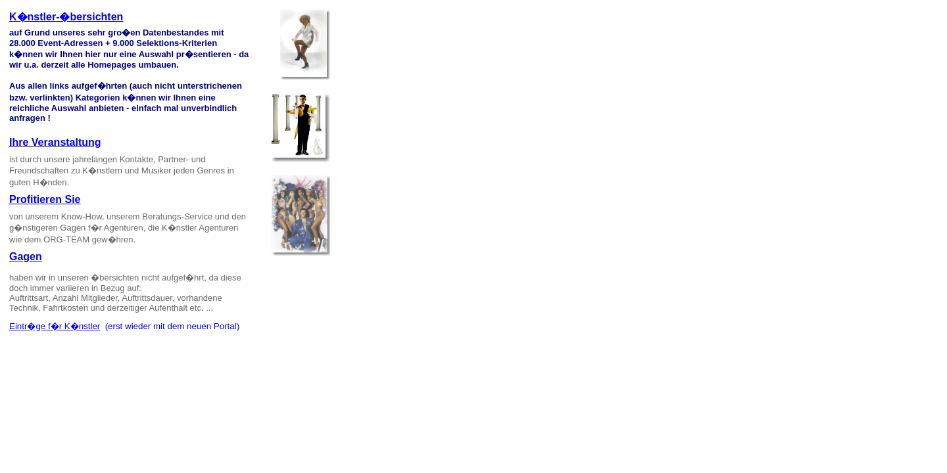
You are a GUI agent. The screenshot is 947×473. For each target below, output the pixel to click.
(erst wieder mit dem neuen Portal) (169, 326)
